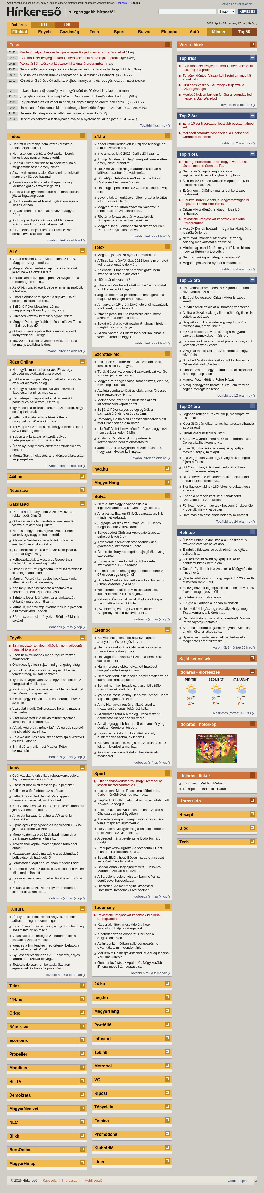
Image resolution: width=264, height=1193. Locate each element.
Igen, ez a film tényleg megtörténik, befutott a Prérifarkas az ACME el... (45, 947)
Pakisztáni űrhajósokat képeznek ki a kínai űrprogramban (62, 63)
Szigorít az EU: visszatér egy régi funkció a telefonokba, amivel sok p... (214, 324)
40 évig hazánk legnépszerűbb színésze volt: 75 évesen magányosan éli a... (218, 590)
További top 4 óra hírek (235, 269)
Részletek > (122, 3)
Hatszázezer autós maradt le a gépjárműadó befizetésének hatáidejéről (45, 855)
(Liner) (130, 52)
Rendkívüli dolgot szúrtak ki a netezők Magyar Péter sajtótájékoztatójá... (217, 620)
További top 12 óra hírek (234, 395)
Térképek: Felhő (195, 789)
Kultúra (16, 909)
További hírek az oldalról (64, 240)
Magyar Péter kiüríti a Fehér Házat (208, 379)
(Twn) (137, 69)
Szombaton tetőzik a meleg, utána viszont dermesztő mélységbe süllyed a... (128, 716)
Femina (101, 1120)
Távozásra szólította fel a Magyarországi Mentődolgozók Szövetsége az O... (42, 184)
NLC (13, 1122)
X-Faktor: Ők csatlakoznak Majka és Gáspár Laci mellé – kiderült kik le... (130, 601)
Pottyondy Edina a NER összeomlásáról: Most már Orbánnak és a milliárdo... (131, 421)
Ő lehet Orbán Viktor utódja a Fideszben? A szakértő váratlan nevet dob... (215, 542)
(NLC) (103, 113)
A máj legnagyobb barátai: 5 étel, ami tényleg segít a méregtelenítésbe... (216, 387)
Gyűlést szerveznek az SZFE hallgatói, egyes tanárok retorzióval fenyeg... (46, 957)
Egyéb (44, 32)
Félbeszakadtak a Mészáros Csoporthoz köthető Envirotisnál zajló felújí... (42, 561)
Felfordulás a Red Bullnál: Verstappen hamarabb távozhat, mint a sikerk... (40, 798)
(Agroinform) (127, 58)
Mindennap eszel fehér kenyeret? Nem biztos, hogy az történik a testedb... (217, 249)
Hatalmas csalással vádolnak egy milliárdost (215, 515)
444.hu (15, 477)
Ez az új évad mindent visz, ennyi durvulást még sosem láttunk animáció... (48, 928)
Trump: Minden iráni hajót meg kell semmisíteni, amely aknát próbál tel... (133, 161)
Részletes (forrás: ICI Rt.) (232, 713)
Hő (212, 789)
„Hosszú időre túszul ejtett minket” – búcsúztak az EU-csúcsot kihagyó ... (132, 287)
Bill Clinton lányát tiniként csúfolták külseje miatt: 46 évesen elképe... (214, 469)
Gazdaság (69, 32)
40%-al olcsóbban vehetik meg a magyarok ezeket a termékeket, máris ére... (215, 334)
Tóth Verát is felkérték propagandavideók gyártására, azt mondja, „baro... (127, 544)
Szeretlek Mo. (107, 354)
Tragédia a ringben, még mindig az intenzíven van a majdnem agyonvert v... (131, 821)
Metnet (218, 783)
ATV (13, 251)
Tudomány (104, 907)
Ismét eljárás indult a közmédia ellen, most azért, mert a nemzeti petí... (129, 316)
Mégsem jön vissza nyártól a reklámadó (212, 263)
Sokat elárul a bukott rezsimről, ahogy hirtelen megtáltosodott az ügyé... (131, 325)
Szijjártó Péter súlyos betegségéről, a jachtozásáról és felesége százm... (125, 411)
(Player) (110, 63)
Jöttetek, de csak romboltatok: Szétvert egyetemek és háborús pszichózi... (41, 966)
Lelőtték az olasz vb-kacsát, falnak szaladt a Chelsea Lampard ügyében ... (130, 812)
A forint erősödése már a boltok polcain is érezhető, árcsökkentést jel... (43, 542)
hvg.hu (101, 469)
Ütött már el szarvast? (113, 280)
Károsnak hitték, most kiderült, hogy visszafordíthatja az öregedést (124, 926)
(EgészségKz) (136, 80)
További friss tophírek (236, 105)
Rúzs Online (21, 362)
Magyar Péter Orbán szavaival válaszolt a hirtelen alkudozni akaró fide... (128, 209)
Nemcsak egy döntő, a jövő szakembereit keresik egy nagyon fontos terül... (43, 155)
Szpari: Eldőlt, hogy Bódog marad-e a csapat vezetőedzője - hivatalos (130, 859)
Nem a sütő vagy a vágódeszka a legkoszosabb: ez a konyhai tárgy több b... (77, 69)
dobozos (55, 627)
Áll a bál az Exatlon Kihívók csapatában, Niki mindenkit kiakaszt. (68, 75)
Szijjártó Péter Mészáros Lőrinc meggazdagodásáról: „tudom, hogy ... (40, 308)
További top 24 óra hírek (234, 521)
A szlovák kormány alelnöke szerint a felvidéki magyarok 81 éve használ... (46, 174)
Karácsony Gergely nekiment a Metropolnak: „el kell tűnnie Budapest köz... (47, 691)
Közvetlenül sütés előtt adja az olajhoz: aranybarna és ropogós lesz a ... (73, 81)
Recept (186, 814)
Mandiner (18, 1068)
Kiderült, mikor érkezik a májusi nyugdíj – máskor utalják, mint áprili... (213, 450)
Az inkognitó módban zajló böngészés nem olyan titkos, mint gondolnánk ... (129, 945)
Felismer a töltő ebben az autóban (37, 791)
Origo (14, 1013)
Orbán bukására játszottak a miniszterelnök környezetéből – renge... (44, 333)
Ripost (100, 1093)
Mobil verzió (93, 1180)
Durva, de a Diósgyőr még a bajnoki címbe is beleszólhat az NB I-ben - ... (130, 831)
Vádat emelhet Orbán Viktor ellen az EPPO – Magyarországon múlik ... (45, 261)
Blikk (14, 1136)
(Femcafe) (130, 119)
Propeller (18, 1054)
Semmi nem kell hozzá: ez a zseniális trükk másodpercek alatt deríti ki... (129, 687)
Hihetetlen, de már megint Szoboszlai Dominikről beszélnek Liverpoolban (125, 888)
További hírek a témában (63, 975)
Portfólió (102, 1025)
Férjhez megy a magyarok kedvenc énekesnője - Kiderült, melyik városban (218, 507)
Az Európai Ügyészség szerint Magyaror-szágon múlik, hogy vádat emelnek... (42, 222)
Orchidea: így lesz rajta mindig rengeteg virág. (46, 665)
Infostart (102, 1038)
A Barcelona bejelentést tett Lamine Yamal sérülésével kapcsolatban (43, 232)
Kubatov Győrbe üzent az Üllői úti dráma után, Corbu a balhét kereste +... (217, 441)
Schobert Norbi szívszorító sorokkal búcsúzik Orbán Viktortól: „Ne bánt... (216, 362)
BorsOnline (20, 1150)
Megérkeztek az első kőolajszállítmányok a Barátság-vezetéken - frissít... (44, 836)
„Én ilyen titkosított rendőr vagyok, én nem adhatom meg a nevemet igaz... (43, 919)
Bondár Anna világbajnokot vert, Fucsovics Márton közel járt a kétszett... (129, 869)
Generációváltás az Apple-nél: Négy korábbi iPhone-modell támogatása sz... (130, 964)
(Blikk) (133, 96)
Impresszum (71, 1180)
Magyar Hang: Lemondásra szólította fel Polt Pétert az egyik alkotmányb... (130, 228)
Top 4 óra (188, 154)
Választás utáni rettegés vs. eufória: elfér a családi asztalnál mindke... (44, 938)
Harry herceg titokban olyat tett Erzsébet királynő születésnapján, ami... (127, 668)
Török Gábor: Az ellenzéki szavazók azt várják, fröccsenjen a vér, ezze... (132, 373)
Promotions (105, 1134)
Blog (184, 828)
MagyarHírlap (22, 1163)
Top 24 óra (189, 406)
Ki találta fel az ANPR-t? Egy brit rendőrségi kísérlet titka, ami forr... (44, 890)
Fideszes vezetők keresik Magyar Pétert (42, 316)
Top (67, 24)
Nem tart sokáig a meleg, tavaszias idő (211, 257)
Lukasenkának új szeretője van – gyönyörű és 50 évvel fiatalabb (68, 91)
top (79, 627)
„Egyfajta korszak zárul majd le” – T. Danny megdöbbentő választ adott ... (74, 96)
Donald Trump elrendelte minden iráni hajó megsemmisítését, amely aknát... (44, 165)
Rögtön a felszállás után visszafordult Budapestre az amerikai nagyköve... (125, 218)
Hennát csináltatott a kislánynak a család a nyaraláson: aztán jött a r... (72, 119)
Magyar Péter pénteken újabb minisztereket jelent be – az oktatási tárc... (44, 270)
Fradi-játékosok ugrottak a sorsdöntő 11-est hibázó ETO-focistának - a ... (129, 850)
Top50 (244, 32)
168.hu (101, 1052)
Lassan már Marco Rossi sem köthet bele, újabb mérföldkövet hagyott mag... (128, 792)
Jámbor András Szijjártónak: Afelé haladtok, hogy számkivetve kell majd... (129, 450)
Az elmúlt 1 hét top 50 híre (232, 647)
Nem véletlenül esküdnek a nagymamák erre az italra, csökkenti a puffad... (132, 678)
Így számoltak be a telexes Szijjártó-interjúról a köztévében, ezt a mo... (217, 290)
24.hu (99, 136)
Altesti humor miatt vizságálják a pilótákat (43, 785)
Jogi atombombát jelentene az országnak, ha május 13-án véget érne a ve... (130, 297)
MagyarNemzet (23, 1109)
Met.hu (205, 783)
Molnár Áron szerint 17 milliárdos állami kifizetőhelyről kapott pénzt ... (126, 402)
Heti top (187, 532)
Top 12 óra (189, 280)
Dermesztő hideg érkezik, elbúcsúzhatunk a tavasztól (60, 113)
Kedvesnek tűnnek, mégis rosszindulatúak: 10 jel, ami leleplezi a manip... (131, 744)
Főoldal (19, 32)
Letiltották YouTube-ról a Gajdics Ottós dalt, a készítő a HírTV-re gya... (130, 364)
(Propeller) (122, 90)
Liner (99, 1161)
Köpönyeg (190, 783)
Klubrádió (104, 1148)
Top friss (187, 58)
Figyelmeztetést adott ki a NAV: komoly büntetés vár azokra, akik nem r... (126, 735)
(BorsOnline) (124, 75)
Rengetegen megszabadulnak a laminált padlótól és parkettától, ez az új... (42, 400)
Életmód (169, 32)
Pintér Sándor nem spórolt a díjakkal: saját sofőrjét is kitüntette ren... (43, 299)
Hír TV (15, 1081)
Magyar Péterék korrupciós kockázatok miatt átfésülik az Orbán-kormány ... (45, 580)
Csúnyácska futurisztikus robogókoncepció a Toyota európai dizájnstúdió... (45, 777)
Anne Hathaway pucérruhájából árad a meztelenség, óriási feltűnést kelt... (126, 706)
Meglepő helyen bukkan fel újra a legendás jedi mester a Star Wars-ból (73, 52)
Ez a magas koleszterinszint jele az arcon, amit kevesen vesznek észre (217, 343)
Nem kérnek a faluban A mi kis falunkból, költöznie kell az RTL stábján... (127, 592)
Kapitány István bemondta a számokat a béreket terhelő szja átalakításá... (42, 590)
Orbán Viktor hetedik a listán (204, 433)
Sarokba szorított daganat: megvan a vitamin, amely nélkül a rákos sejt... (216, 629)
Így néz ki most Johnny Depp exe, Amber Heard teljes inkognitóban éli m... (132, 697)
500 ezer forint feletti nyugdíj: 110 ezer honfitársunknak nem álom (211, 561)
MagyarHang (106, 483)
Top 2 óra (188, 116)
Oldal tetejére (238, 1181)
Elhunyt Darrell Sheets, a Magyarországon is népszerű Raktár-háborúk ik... (216, 202)
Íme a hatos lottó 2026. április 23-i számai (128, 153)
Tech (94, 32)
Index (14, 136)
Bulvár (144, 32)
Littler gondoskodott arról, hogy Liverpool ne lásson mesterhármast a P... (215, 164)
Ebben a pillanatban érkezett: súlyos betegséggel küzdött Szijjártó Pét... (39, 438)
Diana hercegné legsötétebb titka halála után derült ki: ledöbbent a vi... (216, 479)
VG (97, 1079)
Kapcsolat (50, 1180)
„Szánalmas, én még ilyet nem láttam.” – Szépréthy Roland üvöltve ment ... (127, 611)
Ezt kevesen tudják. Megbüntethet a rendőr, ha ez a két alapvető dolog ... (47, 381)
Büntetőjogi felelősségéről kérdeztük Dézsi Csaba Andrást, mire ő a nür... (129, 180)
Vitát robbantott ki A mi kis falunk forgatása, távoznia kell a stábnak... (44, 720)
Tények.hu (104, 1107)
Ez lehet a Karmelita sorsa (202, 597)
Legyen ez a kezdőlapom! (237, 3)
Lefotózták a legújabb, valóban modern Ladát (45, 863)
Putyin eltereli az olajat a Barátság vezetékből (216, 307)
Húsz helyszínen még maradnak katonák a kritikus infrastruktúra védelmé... (129, 171)
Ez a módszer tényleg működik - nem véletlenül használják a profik (69, 58)
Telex (14, 986)
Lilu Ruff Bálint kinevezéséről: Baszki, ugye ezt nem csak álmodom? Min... (132, 430)
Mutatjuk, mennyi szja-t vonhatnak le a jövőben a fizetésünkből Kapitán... (47, 609)
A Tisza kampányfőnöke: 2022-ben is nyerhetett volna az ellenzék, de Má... (132, 262)
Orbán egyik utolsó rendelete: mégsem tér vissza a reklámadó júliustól (43, 523)
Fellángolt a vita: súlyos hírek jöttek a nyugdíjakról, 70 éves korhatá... (39, 419)
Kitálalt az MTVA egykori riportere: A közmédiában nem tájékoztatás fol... (124, 440)
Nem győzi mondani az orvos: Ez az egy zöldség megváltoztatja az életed (212, 240)
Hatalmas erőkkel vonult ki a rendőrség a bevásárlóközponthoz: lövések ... (75, 108)
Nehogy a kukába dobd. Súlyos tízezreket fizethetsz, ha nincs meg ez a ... (43, 390)
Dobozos (19, 25)
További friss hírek (153, 125)
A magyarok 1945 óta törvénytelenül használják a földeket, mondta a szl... (132, 306)
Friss (43, 24)
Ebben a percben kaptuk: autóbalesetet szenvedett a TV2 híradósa (212, 498)
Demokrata (20, 1095)
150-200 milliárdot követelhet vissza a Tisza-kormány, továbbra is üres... (45, 343)
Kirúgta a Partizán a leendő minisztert (210, 603)
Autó (194, 32)
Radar (221, 789)
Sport (119, 32)
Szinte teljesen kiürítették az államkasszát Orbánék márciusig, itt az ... (43, 599)
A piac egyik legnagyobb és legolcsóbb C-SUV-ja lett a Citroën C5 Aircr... (47, 827)
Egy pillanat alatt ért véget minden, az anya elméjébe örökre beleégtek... (74, 102)
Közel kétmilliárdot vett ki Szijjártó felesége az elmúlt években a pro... (131, 146)
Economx (18, 1040)
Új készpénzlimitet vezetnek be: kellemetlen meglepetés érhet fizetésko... (215, 639)
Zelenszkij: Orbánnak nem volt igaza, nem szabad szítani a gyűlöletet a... (128, 272)
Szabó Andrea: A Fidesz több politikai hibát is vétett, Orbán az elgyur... (130, 335)
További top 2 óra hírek (235, 143)
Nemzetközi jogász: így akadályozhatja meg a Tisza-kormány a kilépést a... (217, 610)
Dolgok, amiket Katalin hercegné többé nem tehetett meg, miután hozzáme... (44, 672)
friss (70, 627)
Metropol (103, 1066)
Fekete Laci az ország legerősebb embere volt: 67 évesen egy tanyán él (132, 573)
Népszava (18, 490)
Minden (219, 32)
